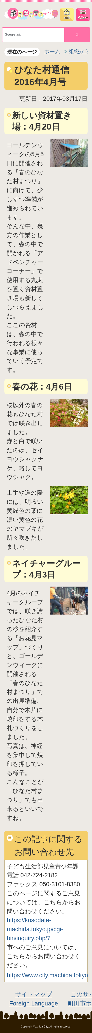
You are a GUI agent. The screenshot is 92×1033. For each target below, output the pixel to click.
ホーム (52, 51)
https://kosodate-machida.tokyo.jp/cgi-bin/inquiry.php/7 (35, 929)
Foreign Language (33, 1003)
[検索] (30, 35)
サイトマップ (33, 994)
